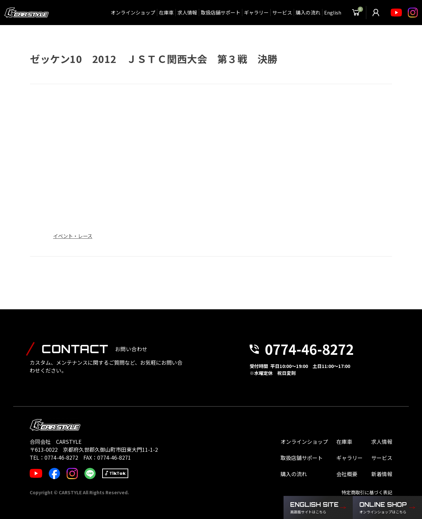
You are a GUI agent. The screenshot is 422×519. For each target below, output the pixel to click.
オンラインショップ (133, 12)
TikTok (117, 473)
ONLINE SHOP (384, 508)
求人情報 (187, 12)
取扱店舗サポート (220, 12)
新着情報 (381, 474)
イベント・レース (72, 235)
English (332, 12)
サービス (282, 12)
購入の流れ (308, 12)
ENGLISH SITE (315, 508)
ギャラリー (256, 12)
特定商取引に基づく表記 (367, 492)
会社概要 (346, 474)
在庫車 (166, 12)
